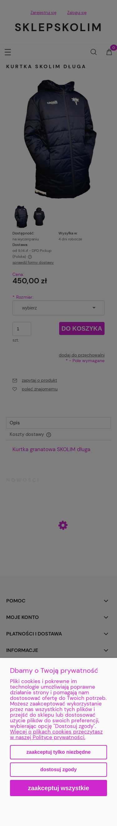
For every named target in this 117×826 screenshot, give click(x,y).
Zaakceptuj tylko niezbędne (58, 752)
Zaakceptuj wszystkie (58, 788)
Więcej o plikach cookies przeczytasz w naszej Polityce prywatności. (56, 734)
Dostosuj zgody (58, 769)
